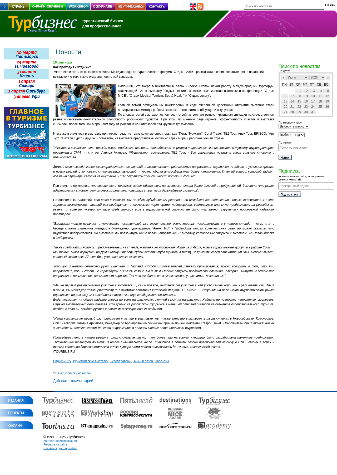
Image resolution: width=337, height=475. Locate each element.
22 (299, 107)
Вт (291, 84)
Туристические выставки (90, 361)
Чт (305, 84)
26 (327, 107)
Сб (319, 84)
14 (292, 101)
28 (292, 112)
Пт (312, 84)
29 (299, 112)
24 (313, 107)
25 (320, 107)
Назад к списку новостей (72, 373)
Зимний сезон (143, 361)
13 (285, 101)
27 (285, 112)
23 (306, 107)
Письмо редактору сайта (60, 448)
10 (313, 96)
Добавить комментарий (73, 381)
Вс (326, 84)
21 (292, 107)
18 (320, 101)
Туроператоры (120, 361)
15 (299, 101)
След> (328, 77)
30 (306, 112)
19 (327, 101)
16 (306, 101)
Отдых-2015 (62, 361)
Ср (298, 84)
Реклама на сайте (55, 444)
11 (320, 96)
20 (285, 107)
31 (313, 112)
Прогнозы (162, 361)
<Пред (283, 77)
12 (327, 96)
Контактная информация (60, 440)
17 (313, 101)
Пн (284, 84)
